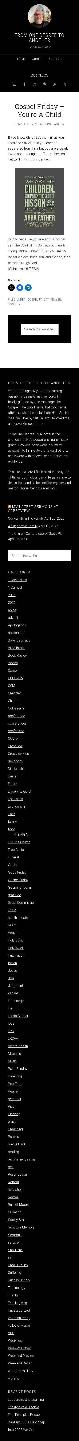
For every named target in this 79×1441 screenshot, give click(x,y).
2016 (12, 595)
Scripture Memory (21, 1227)
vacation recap (19, 1318)
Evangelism (16, 807)
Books (13, 663)
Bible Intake (16, 648)
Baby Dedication (20, 640)
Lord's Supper (18, 1016)
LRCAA (13, 1039)
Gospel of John (19, 887)
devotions (15, 761)
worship (14, 1378)
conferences (17, 723)
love (11, 1023)
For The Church (19, 842)
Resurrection (17, 1174)
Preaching (15, 1129)
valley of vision (19, 1326)
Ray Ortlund (16, 1144)
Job (11, 978)
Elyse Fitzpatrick (20, 791)
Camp (12, 671)
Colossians (16, 708)
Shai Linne (15, 1250)
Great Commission (22, 903)
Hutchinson (16, 955)
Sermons (14, 1235)
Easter (12, 776)
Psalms (13, 1137)
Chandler (14, 693)
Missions (14, 1054)
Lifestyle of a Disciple (23, 1407)
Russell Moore (18, 1205)
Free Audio (16, 850)
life (10, 1008)
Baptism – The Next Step (26, 1422)
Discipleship (16, 769)
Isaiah (12, 963)
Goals (12, 865)
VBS (11, 1333)
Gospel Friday (38, 299)
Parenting (15, 1076)
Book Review (18, 655)
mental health (18, 1046)
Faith (11, 814)
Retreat (13, 1182)
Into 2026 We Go (20, 1430)
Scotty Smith (17, 1220)
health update (18, 918)
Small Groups (18, 1265)
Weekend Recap (20, 1363)
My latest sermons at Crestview (33, 508)
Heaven (13, 933)
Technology (16, 1288)
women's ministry (20, 1371)
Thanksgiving (17, 1303)
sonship (14, 304)
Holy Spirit (15, 940)
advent (13, 618)
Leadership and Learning (26, 1400)
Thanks (13, 1295)
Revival (13, 1197)
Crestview (15, 746)
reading (13, 1152)
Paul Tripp (15, 1084)
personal (14, 1099)
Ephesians (15, 799)
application (16, 633)
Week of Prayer (19, 1348)
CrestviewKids (18, 754)
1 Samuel (15, 587)
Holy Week (16, 948)
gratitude (14, 895)
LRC (11, 1031)
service (13, 1242)
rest (11, 1167)
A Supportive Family (22, 526)
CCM (11, 686)
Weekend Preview (21, 1356)
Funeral (13, 857)
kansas (13, 993)
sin (10, 1258)
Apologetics (17, 625)
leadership (15, 1001)
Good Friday (17, 872)
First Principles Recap (24, 1415)
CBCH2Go (15, 678)
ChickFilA (21, 835)
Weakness (15, 1341)
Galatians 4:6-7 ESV (23, 269)
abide (12, 610)
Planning (14, 1114)
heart (12, 925)
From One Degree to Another (39, 37)
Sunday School (19, 1280)
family (12, 822)
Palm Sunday (17, 1069)
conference (16, 716)
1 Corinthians (17, 580)
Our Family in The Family (26, 518)
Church (13, 701)
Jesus (12, 971)
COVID (13, 739)
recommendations (21, 1159)
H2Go (12, 910)
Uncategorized (19, 1310)
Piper (12, 1106)
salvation (14, 1212)
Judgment (15, 986)
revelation (15, 1190)
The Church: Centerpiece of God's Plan (36, 534)
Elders (12, 784)
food (11, 829)
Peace (13, 1091)
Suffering (14, 1273)
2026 (12, 603)
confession (16, 731)
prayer (55, 299)
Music (12, 1061)
